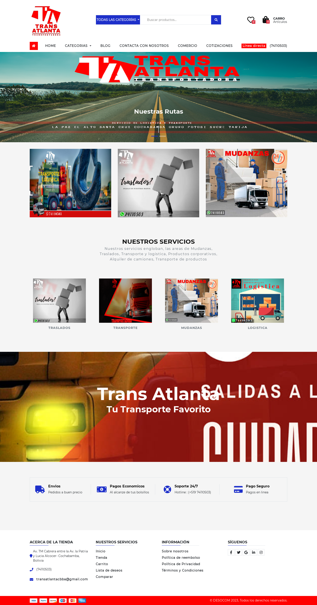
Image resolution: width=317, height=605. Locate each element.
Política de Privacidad (181, 564)
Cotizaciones (219, 46)
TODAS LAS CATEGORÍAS (117, 20)
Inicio (100, 551)
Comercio (187, 46)
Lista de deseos (109, 570)
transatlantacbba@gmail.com (62, 579)
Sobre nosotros (175, 551)
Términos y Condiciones (182, 570)
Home (50, 46)
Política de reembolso (181, 558)
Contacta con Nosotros (144, 46)
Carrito (102, 564)
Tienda (101, 558)
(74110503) (264, 46)
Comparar (104, 577)
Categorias (77, 46)
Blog (105, 46)
